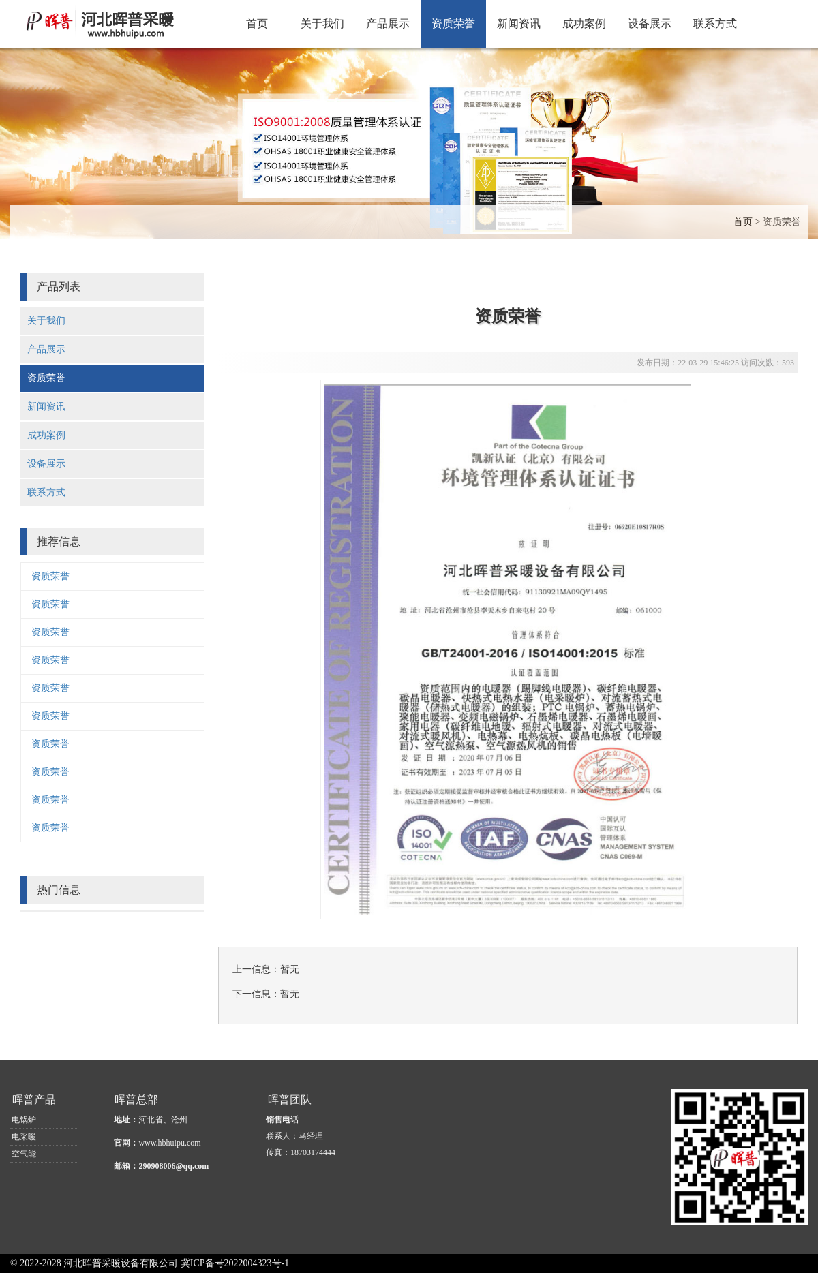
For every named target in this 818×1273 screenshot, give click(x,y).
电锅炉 (24, 1119)
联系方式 (715, 23)
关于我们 (322, 23)
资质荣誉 (453, 23)
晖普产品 (34, 1099)
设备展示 (649, 23)
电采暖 (24, 1136)
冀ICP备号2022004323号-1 (235, 1263)
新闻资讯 (519, 23)
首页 (257, 23)
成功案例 (584, 23)
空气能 (24, 1154)
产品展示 (388, 23)
